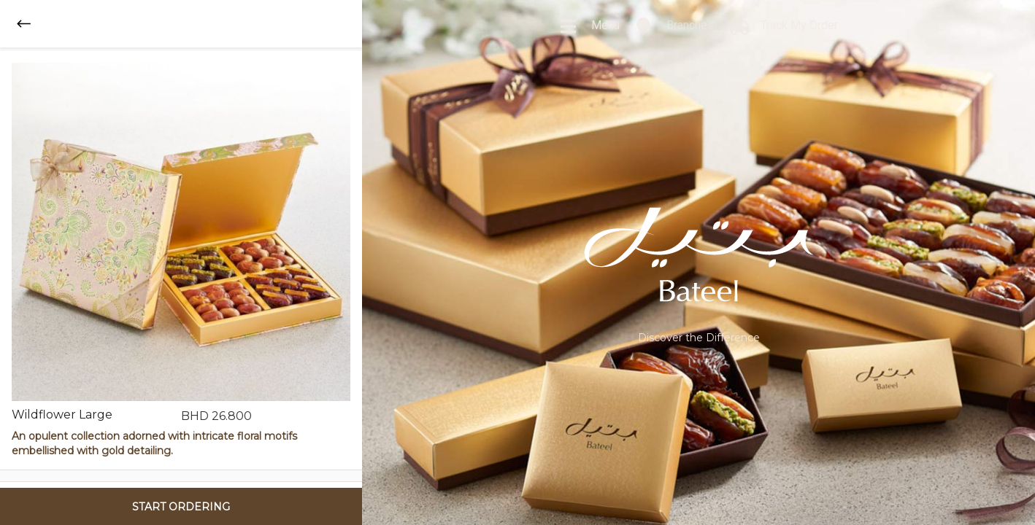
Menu (589, 26)
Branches (674, 26)
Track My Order (783, 26)
